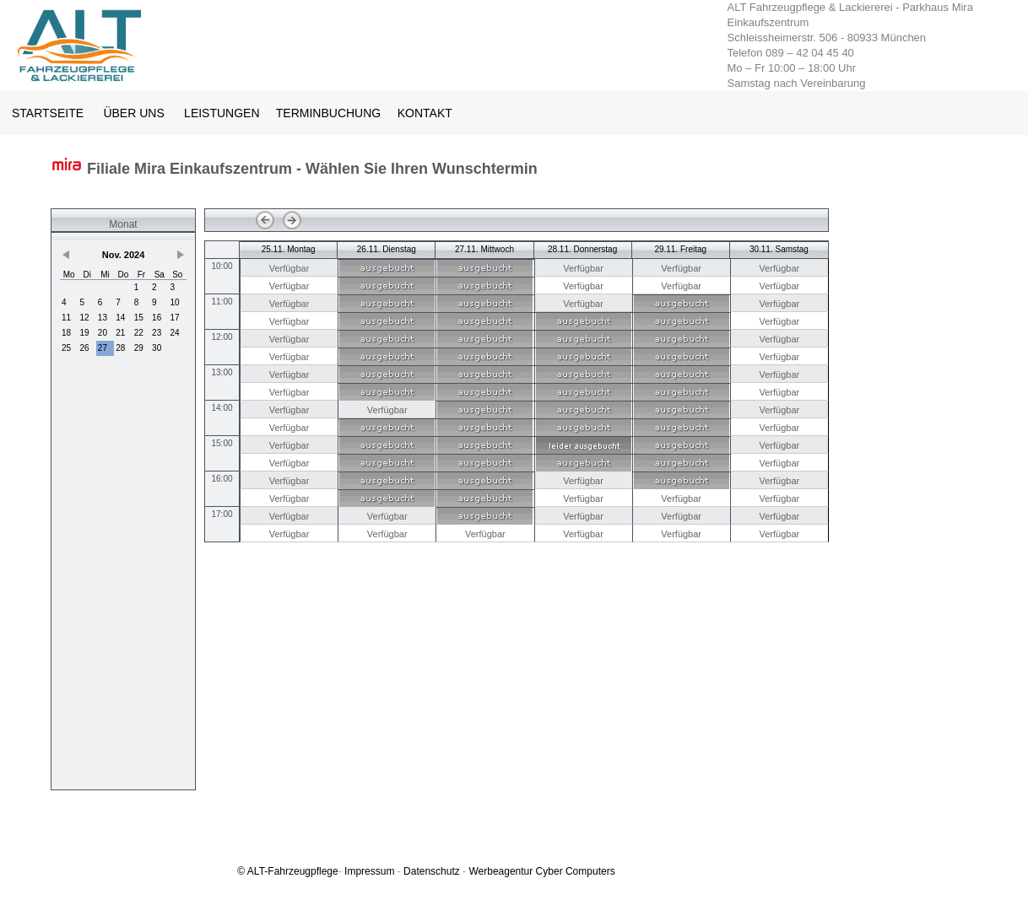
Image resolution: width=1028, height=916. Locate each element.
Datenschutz (431, 871)
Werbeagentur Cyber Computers (541, 871)
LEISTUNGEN (221, 113)
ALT (255, 871)
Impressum (369, 871)
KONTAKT (425, 113)
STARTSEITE (48, 113)
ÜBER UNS (133, 113)
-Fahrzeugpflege (301, 871)
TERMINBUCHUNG (330, 113)
